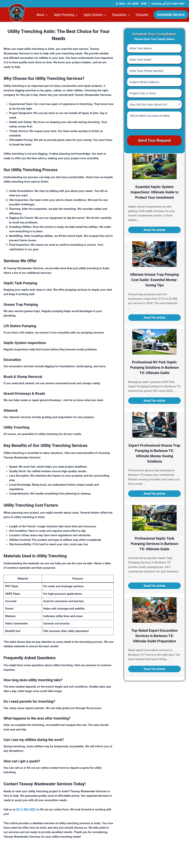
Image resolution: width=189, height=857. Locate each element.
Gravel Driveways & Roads (24, 393)
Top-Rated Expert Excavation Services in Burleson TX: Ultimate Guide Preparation (154, 634)
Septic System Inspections (25, 343)
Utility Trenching (16, 427)
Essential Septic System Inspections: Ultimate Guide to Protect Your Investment (155, 190)
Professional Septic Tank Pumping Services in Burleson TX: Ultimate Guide (154, 542)
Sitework (11, 410)
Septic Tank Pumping (20, 283)
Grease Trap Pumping (21, 304)
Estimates (142, 14)
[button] (154, 228)
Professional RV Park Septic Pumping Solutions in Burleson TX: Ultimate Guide (154, 366)
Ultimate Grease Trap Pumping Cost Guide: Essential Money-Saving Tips (154, 278)
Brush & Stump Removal (23, 377)
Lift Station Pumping (20, 326)
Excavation (12, 360)
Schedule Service (171, 15)
